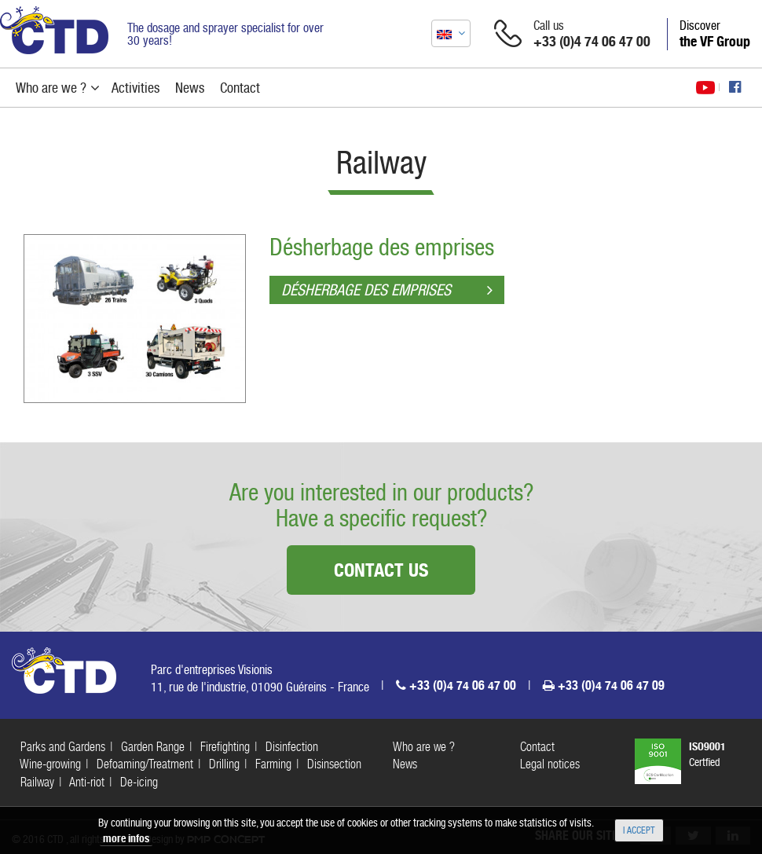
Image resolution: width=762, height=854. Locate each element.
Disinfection (292, 746)
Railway (37, 782)
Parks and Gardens (62, 746)
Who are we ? (424, 746)
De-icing (139, 782)
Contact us (381, 570)
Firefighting (225, 746)
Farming (273, 764)
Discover (715, 33)
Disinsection (334, 764)
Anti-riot (86, 782)
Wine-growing (50, 764)
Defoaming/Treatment (145, 764)
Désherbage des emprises (381, 247)
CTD (54, 30)
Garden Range (153, 746)
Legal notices (550, 764)
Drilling (224, 764)
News (405, 764)
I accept (639, 830)
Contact (537, 746)
